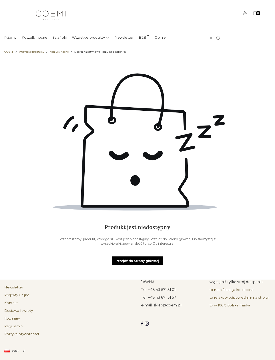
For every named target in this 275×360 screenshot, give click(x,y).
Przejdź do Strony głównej (137, 261)
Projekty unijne (16, 295)
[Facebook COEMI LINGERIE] (142, 324)
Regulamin (13, 326)
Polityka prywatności (21, 334)
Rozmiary (12, 318)
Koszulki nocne (59, 51)
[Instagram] (147, 324)
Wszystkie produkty (31, 51)
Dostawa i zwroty (18, 310)
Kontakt (11, 303)
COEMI (9, 51)
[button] (220, 38)
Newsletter (13, 287)
